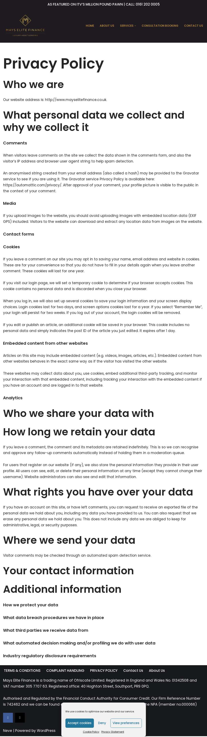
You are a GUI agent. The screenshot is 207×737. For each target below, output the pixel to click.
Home (90, 26)
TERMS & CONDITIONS (22, 671)
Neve (7, 731)
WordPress (46, 731)
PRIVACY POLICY (104, 671)
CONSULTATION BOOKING (160, 26)
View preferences (126, 723)
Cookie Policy (91, 732)
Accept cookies (80, 723)
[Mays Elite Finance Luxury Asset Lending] (25, 25)
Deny (102, 723)
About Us (107, 26)
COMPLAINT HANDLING (65, 671)
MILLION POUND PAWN (104, 4)
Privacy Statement (112, 732)
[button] (135, 25)
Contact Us (193, 26)
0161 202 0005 (148, 4)
